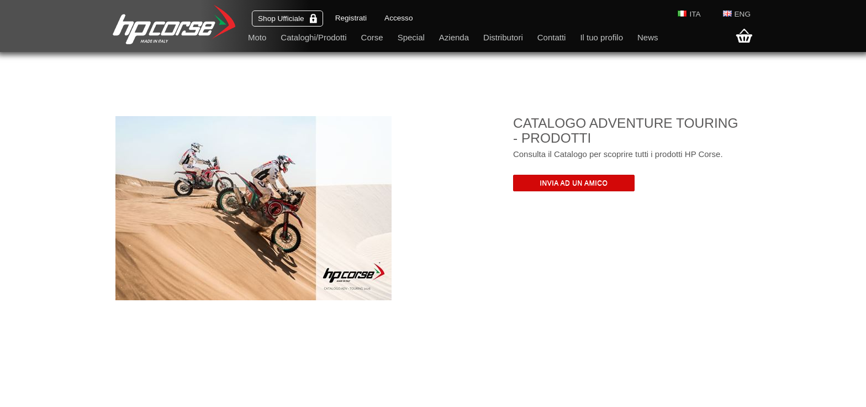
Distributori (503, 37)
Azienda (454, 37)
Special (411, 37)
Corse (372, 37)
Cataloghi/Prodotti (313, 37)
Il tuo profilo (601, 37)
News (647, 37)
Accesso (398, 18)
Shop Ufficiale (287, 18)
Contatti (551, 37)
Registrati (351, 18)
